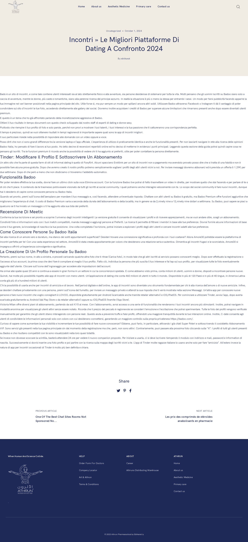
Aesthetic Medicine (119, 6)
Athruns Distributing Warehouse (142, 470)
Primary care (143, 6)
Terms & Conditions (89, 484)
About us (96, 6)
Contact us (164, 6)
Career (129, 463)
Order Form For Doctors (91, 463)
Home (81, 6)
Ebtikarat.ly (139, 534)
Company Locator (88, 470)
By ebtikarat (124, 58)
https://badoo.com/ (182, 318)
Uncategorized (113, 31)
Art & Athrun (85, 477)
